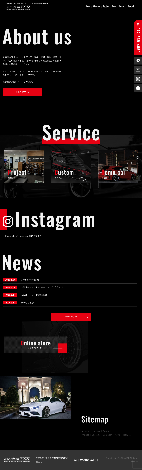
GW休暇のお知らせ (30, 279)
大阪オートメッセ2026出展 (34, 294)
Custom (96, 434)
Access (96, 431)
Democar (107, 434)
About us (86, 431)
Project (85, 434)
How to (127, 434)
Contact (107, 431)
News (117, 434)
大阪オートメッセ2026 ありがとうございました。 (44, 287)
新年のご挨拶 (27, 302)
